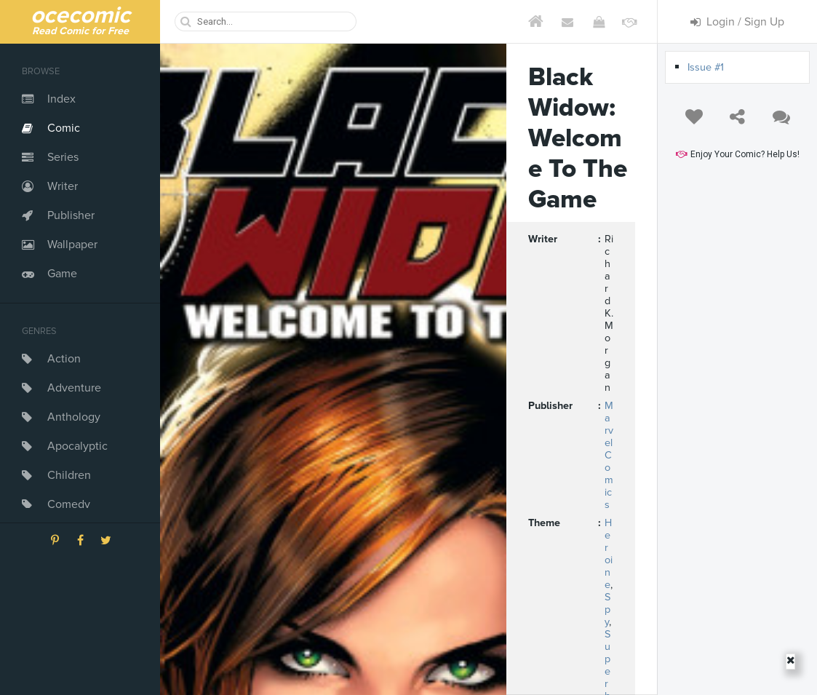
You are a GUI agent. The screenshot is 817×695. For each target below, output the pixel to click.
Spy (607, 609)
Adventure (74, 388)
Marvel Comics (609, 455)
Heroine (609, 554)
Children (69, 475)
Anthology (73, 417)
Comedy (68, 504)
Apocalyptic (77, 446)
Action (64, 359)
